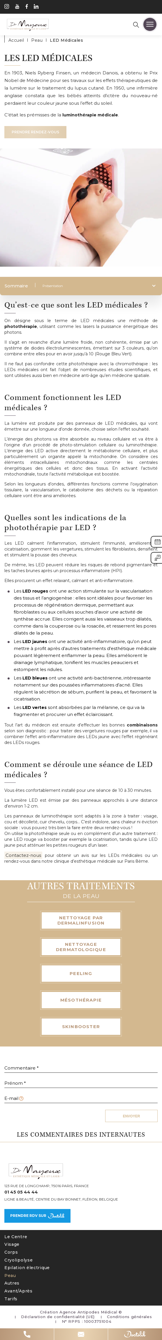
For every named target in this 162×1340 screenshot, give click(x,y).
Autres (12, 1283)
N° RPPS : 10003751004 (87, 1321)
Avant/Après (18, 1291)
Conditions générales (129, 1316)
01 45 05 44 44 (21, 1192)
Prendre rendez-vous (35, 132)
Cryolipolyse (18, 1260)
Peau (10, 1275)
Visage (12, 1244)
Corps (11, 1252)
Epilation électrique (27, 1267)
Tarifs (10, 1298)
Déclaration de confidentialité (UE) (58, 1316)
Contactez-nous (23, 855)
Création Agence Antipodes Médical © (81, 1312)
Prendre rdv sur (37, 1215)
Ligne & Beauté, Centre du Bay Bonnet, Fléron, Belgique (61, 1199)
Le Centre (15, 1236)
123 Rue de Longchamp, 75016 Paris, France (46, 1186)
